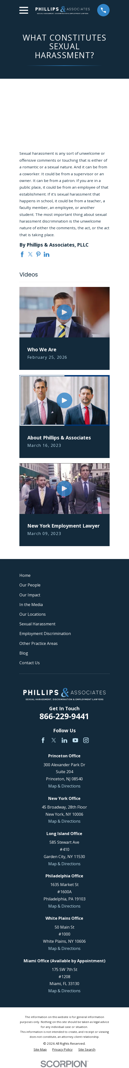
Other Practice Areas (38, 643)
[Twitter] (53, 740)
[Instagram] (86, 740)
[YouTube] (75, 740)
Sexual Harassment (37, 624)
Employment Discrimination (45, 633)
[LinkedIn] (64, 740)
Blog (23, 653)
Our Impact (29, 595)
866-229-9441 (64, 716)
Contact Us (29, 662)
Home (25, 575)
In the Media (31, 604)
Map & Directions (64, 786)
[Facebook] (43, 740)
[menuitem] (40, 1050)
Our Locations (32, 614)
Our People (30, 585)
